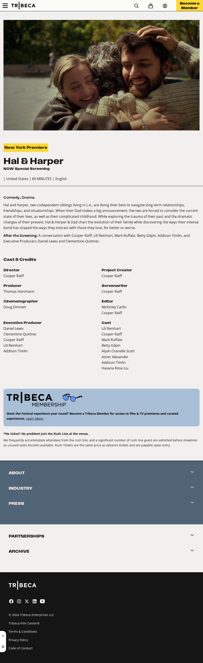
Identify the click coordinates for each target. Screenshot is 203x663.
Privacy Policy (18, 640)
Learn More (36, 418)
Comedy (11, 197)
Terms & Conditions (23, 631)
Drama (28, 197)
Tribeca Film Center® (24, 623)
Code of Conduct (21, 648)
